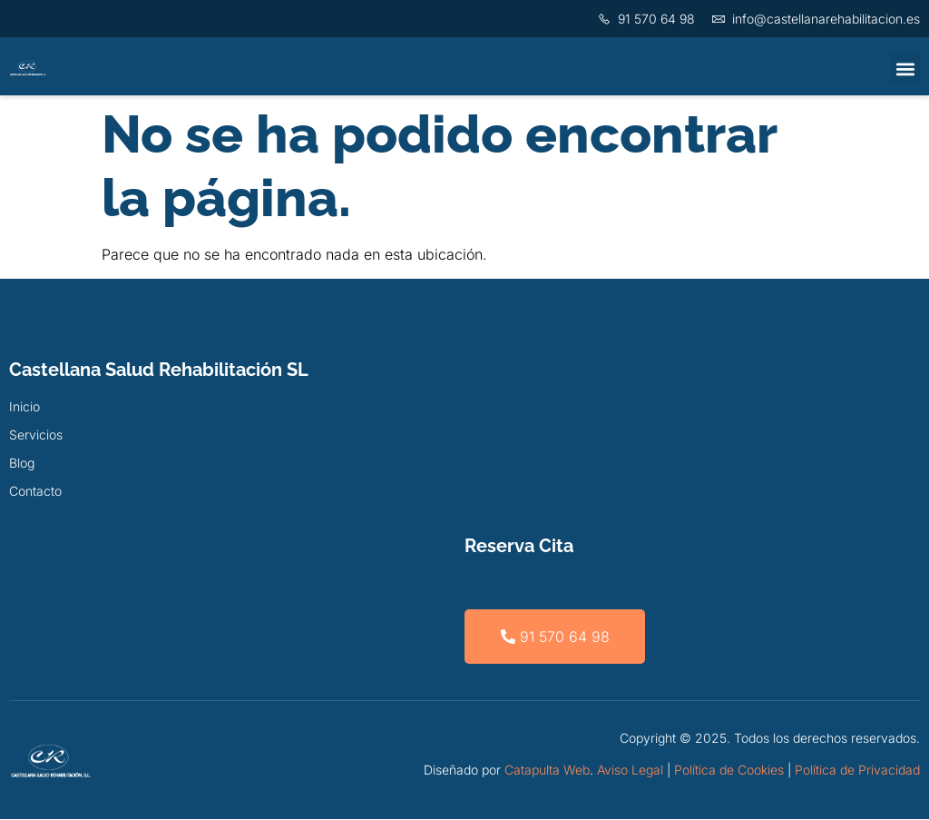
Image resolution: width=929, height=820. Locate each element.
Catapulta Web (547, 769)
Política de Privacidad (857, 769)
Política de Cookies (729, 769)
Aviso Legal (630, 769)
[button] (905, 69)
